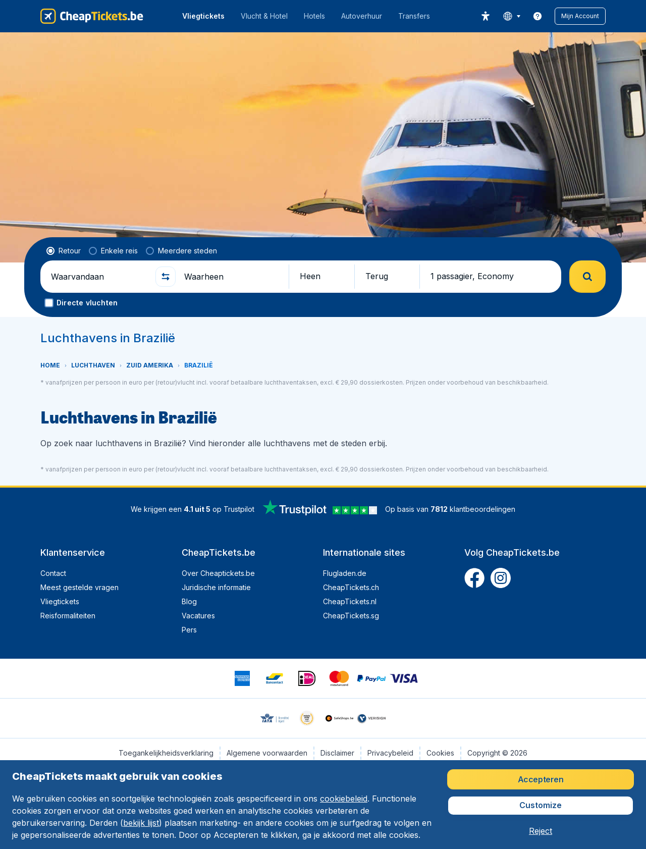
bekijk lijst (141, 823)
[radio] (63, 250)
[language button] (511, 16)
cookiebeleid (343, 798)
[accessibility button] (485, 16)
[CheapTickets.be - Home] (91, 16)
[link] (537, 16)
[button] (580, 16)
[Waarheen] (232, 276)
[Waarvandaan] (98, 276)
